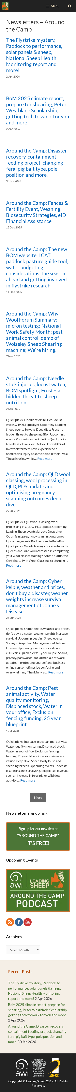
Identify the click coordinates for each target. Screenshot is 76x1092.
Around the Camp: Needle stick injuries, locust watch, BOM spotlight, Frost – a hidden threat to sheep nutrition (36, 390)
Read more (44, 458)
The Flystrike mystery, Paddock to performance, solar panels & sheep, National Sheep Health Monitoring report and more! (34, 55)
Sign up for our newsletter (38, 837)
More (38, 797)
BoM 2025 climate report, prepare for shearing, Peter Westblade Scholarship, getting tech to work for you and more (37, 110)
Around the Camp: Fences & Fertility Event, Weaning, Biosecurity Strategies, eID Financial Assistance (37, 212)
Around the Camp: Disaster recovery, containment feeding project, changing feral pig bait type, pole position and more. (36, 162)
